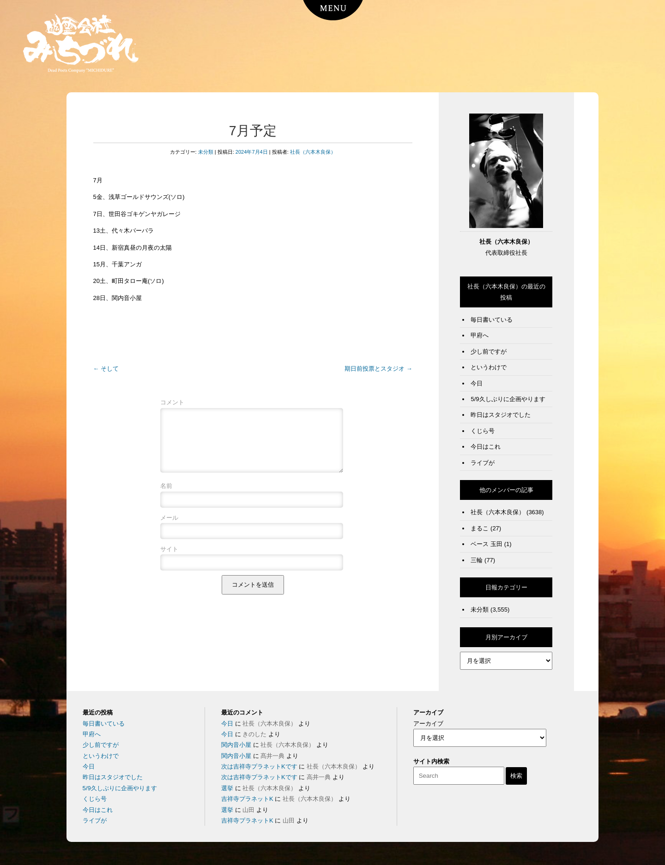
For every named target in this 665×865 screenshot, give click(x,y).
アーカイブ (428, 723)
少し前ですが (489, 351)
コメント (172, 402)
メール (169, 528)
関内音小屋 (236, 744)
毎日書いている (492, 319)
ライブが (483, 462)
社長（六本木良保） (313, 152)
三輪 (477, 560)
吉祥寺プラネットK (247, 798)
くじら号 (483, 430)
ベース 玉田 (486, 544)
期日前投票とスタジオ (378, 368)
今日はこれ (486, 446)
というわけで (489, 367)
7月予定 (253, 130)
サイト (169, 560)
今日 (477, 383)
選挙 (227, 788)
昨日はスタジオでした (501, 414)
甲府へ (480, 335)
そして (106, 368)
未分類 (205, 152)
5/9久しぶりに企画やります (508, 399)
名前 (166, 496)
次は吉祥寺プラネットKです (259, 766)
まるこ (480, 528)
